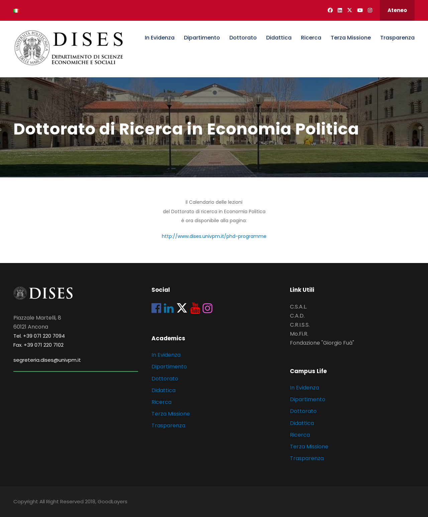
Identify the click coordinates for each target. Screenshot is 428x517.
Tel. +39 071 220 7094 (39, 335)
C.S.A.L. (298, 307)
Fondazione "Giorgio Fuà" (322, 343)
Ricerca (311, 37)
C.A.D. (297, 316)
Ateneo (397, 10)
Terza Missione (351, 37)
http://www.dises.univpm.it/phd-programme (214, 236)
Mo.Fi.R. (299, 334)
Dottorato (243, 37)
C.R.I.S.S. (300, 325)
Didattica (279, 37)
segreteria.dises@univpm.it (47, 359)
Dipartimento (202, 37)
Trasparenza (397, 37)
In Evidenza (160, 37)
